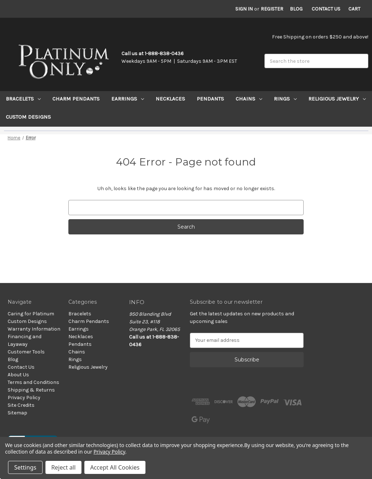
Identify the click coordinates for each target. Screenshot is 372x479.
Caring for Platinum (31, 314)
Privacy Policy (24, 397)
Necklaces (170, 98)
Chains (249, 98)
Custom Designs (28, 117)
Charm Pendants (76, 98)
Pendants (210, 98)
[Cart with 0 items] (354, 9)
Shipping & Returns (31, 390)
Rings (285, 98)
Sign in (244, 9)
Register (272, 9)
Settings (25, 467)
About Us (18, 375)
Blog (296, 9)
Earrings (127, 98)
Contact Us (326, 9)
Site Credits (21, 405)
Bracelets (23, 98)
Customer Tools (26, 352)
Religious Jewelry (337, 98)
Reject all (63, 467)
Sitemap (17, 413)
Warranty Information (34, 329)
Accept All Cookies (115, 467)
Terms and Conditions (33, 382)
